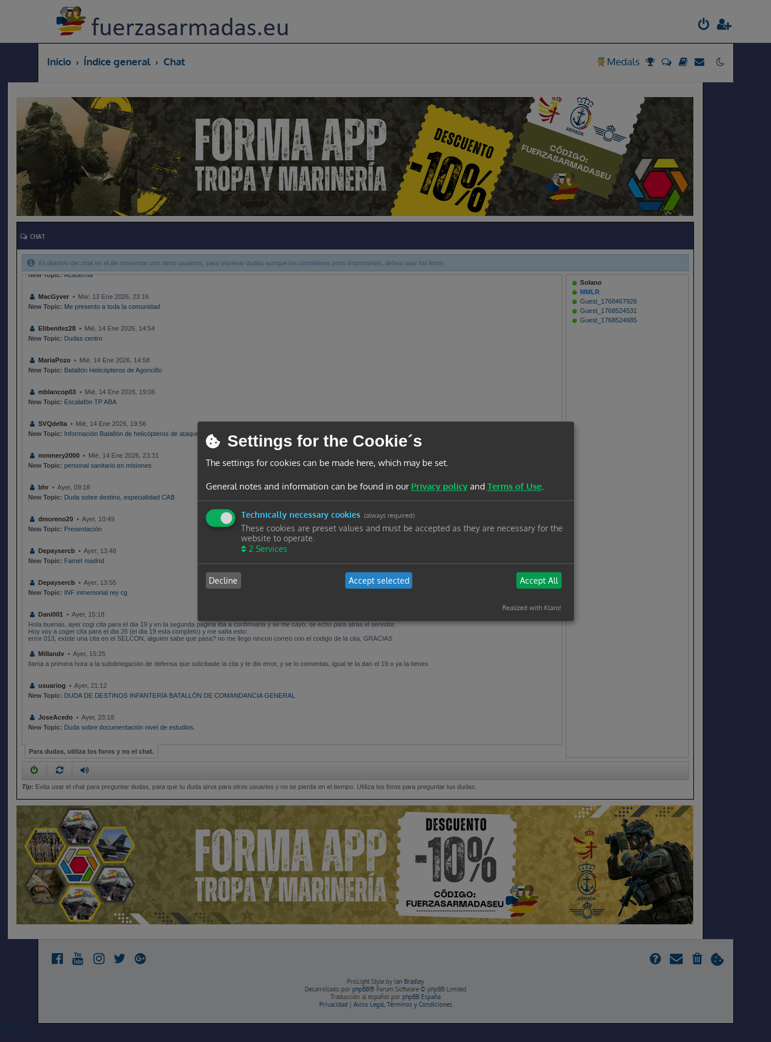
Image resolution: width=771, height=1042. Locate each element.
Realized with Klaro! (531, 608)
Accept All (539, 580)
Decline (223, 580)
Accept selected (379, 580)
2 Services (267, 549)
